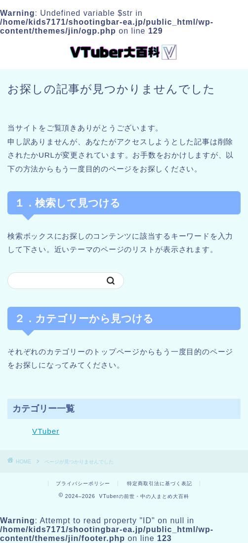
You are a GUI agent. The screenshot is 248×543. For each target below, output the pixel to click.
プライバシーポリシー (83, 483)
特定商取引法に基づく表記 (159, 483)
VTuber (45, 431)
